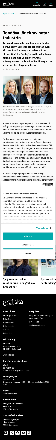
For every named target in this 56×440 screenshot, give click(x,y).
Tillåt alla (28, 236)
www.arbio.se (8, 355)
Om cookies (34, 322)
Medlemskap (8, 323)
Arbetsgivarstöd (9, 316)
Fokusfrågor (8, 319)
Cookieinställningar (37, 325)
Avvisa (28, 253)
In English (7, 333)
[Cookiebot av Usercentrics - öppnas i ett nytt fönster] (41, 184)
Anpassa (28, 245)
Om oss (6, 330)
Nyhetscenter (8, 14)
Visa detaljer (42, 228)
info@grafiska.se (10, 393)
